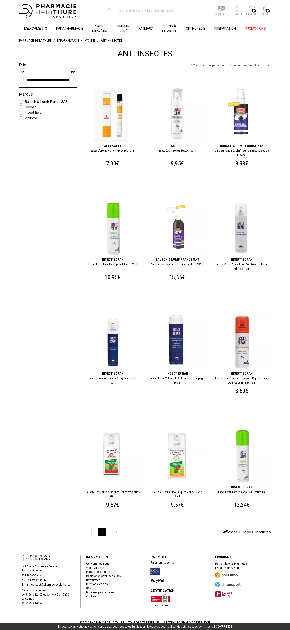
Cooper (30, 107)
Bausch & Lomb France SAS (46, 102)
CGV (89, 588)
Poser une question (98, 572)
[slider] (23, 80)
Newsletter (93, 580)
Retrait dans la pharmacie (231, 563)
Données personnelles (100, 592)
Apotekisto (187, 622)
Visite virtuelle (95, 567)
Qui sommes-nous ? (98, 563)
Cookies (91, 596)
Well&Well (32, 118)
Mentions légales (97, 584)
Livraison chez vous (227, 567)
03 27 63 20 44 (37, 580)
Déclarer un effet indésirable (104, 576)
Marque (26, 94)
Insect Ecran (34, 112)
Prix (22, 65)
